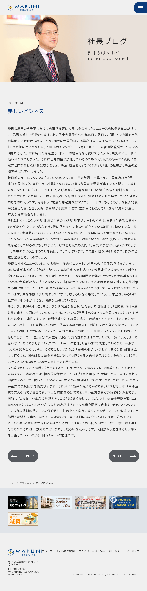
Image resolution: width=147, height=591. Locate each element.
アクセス (47, 551)
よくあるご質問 (65, 551)
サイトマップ (131, 551)
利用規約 (114, 551)
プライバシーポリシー (92, 551)
